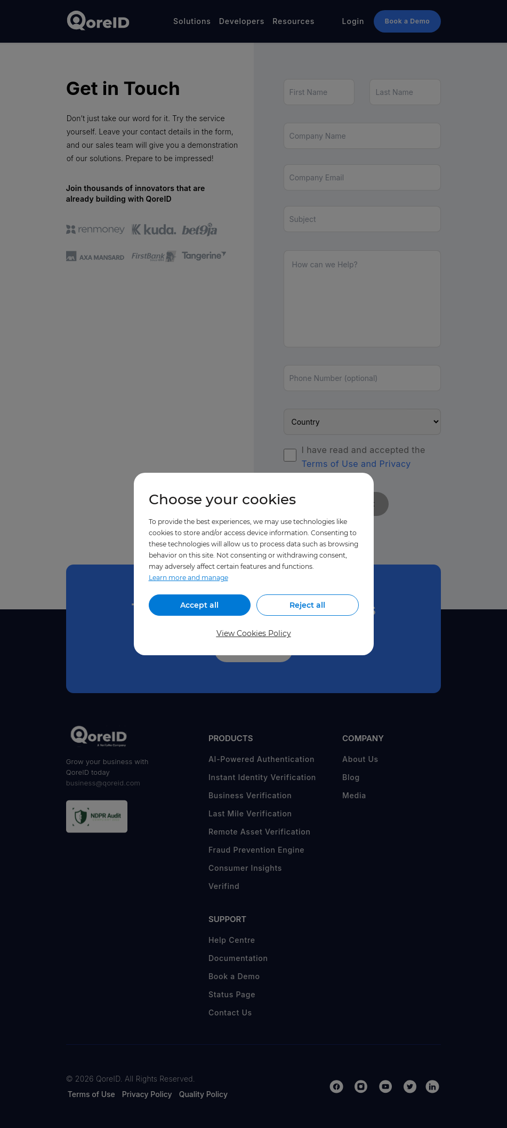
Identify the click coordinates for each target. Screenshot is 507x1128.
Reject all (307, 605)
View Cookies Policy (253, 633)
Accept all (199, 605)
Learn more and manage (188, 578)
